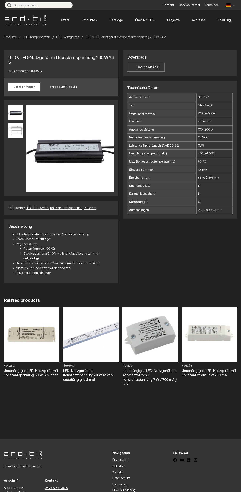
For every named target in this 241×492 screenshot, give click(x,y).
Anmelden (211, 5)
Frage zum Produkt (63, 87)
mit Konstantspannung (66, 208)
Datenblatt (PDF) (149, 67)
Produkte (10, 37)
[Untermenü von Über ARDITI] (154, 20)
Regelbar (90, 208)
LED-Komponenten (36, 37)
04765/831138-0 (56, 488)
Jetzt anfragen (24, 87)
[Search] (68, 5)
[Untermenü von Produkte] (97, 20)
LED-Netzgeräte (67, 37)
